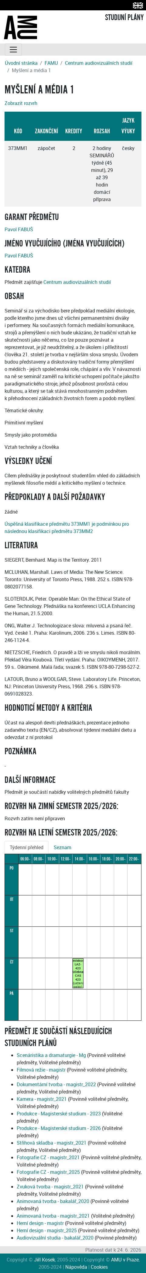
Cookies (99, 1267)
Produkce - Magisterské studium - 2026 (59, 1128)
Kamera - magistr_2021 (42, 1099)
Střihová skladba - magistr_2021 (52, 1142)
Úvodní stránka (21, 63)
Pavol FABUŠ (19, 229)
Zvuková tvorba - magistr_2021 (50, 1186)
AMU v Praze (125, 1259)
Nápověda (76, 1267)
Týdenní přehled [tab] (26, 847)
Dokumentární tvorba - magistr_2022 (56, 1084)
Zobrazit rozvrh (21, 103)
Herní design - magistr (40, 1223)
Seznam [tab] (62, 847)
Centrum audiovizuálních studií (98, 63)
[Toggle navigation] (13, 50)
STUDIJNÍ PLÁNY (124, 17)
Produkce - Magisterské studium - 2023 (59, 1113)
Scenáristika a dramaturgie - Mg (51, 1055)
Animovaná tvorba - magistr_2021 (53, 1215)
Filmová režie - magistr (41, 1069)
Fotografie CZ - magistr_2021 (48, 1157)
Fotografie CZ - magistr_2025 (48, 1172)
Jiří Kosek (44, 1259)
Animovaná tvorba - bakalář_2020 (53, 1201)
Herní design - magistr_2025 (47, 1230)
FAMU (51, 63)
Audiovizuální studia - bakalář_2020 (55, 1237)
